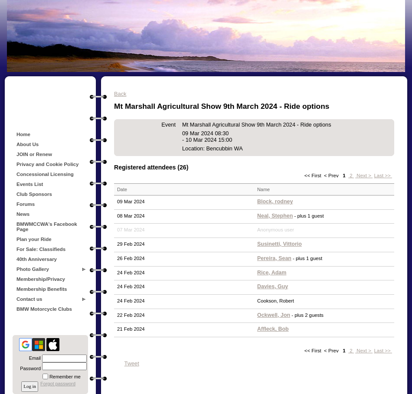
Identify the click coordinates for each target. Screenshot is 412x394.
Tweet (131, 363)
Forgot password (57, 383)
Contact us (29, 299)
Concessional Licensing (45, 174)
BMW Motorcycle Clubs (44, 309)
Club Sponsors (34, 194)
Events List (29, 184)
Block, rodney (275, 202)
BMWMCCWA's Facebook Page (46, 226)
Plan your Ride (34, 239)
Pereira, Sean (274, 258)
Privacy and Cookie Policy (47, 164)
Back (120, 94)
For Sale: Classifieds (40, 249)
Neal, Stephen (275, 216)
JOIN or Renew (34, 154)
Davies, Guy (272, 286)
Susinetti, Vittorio (279, 244)
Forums (25, 204)
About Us (27, 144)
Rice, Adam (271, 273)
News (22, 214)
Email (33, 358)
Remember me (65, 376)
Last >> (383, 175)
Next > (364, 175)
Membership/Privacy (40, 279)
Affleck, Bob (273, 329)
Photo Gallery (32, 269)
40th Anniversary (36, 259)
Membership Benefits (41, 289)
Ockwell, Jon (273, 315)
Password (29, 368)
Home (23, 134)
